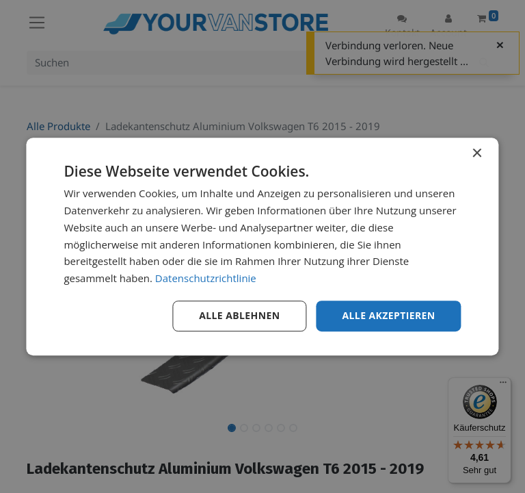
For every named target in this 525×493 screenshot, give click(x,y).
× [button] (477, 154)
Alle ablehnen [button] (239, 315)
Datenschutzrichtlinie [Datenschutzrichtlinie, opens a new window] (205, 278)
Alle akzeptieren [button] (388, 315)
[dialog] (262, 246)
